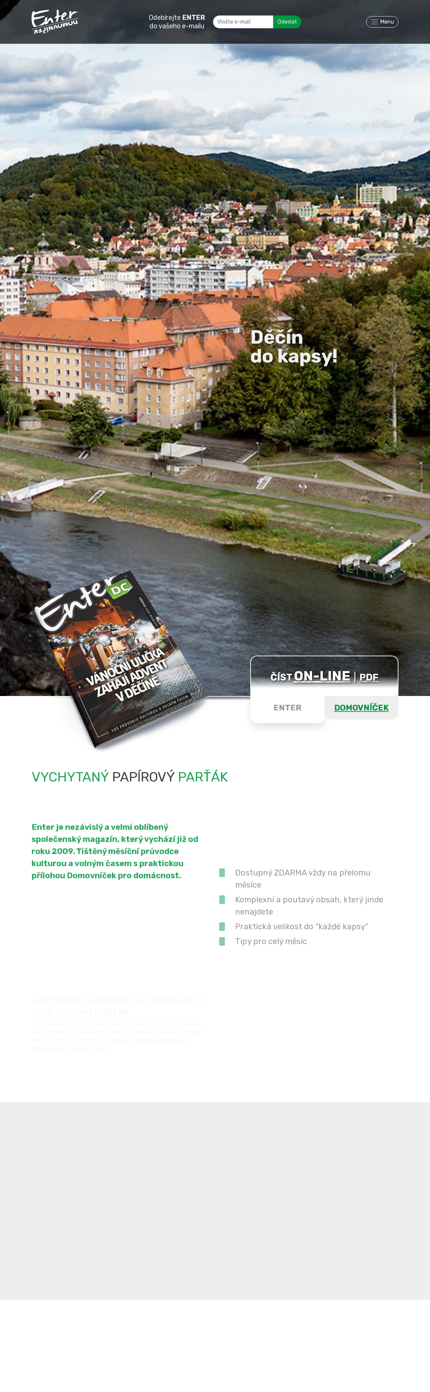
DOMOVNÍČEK (361, 707)
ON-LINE (322, 676)
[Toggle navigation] (382, 22)
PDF (369, 677)
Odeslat (287, 22)
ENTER (287, 707)
